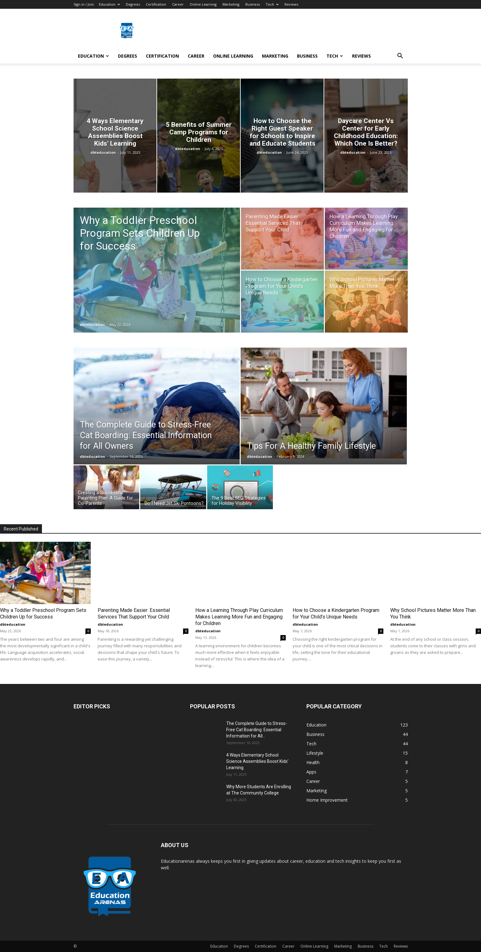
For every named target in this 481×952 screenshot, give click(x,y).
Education (109, 4)
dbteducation (103, 152)
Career (178, 4)
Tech (272, 4)
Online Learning (203, 4)
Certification (156, 4)
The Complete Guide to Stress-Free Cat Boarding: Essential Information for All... (256, 729)
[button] (400, 56)
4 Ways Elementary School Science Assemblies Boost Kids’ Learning (257, 761)
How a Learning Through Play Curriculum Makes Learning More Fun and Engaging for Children (239, 616)
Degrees (133, 4)
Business (252, 4)
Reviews (291, 4)
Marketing (231, 4)
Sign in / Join (84, 4)
